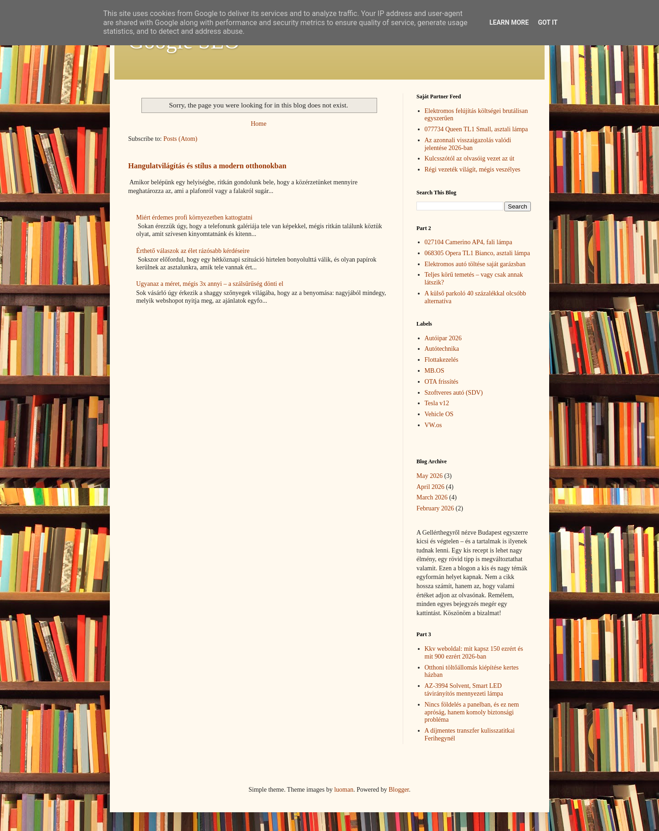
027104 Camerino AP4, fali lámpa (469, 242)
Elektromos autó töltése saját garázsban (475, 264)
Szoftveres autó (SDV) (454, 392)
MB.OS (434, 370)
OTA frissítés (442, 381)
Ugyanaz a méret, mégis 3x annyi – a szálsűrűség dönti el (210, 283)
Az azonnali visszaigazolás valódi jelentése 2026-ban (468, 144)
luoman (343, 789)
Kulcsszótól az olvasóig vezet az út (469, 158)
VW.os (433, 425)
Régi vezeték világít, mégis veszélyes (473, 169)
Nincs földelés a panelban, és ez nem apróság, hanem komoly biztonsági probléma (472, 712)
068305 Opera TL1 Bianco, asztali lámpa (477, 253)
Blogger (399, 789)
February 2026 (435, 508)
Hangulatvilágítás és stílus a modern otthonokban (207, 165)
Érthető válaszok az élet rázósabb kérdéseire (193, 250)
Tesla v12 (437, 403)
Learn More (509, 22)
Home (258, 123)
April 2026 (430, 486)
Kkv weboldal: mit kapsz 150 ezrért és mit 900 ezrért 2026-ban (474, 652)
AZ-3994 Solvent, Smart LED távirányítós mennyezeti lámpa (464, 689)
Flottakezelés (442, 359)
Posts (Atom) (180, 138)
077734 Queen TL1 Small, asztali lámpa (476, 129)
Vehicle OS (439, 414)
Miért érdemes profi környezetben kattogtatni (194, 217)
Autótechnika (442, 348)
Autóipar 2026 (443, 338)
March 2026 (432, 497)
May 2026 (429, 475)
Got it (547, 22)
